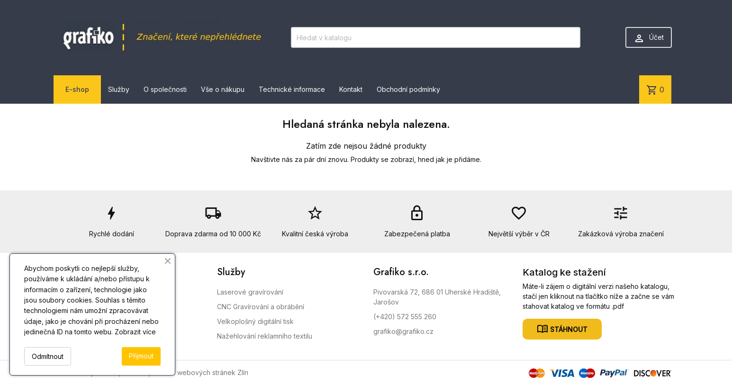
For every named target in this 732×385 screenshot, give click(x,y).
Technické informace (292, 89)
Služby (118, 89)
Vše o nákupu (222, 89)
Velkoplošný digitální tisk (255, 321)
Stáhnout (567, 329)
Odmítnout (47, 356)
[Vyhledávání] (435, 37)
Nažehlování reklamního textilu (264, 336)
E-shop (77, 89)
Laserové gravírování (250, 292)
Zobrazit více (135, 332)
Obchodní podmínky (408, 89)
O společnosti (165, 89)
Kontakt (350, 89)
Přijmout (141, 356)
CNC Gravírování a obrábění (260, 307)
